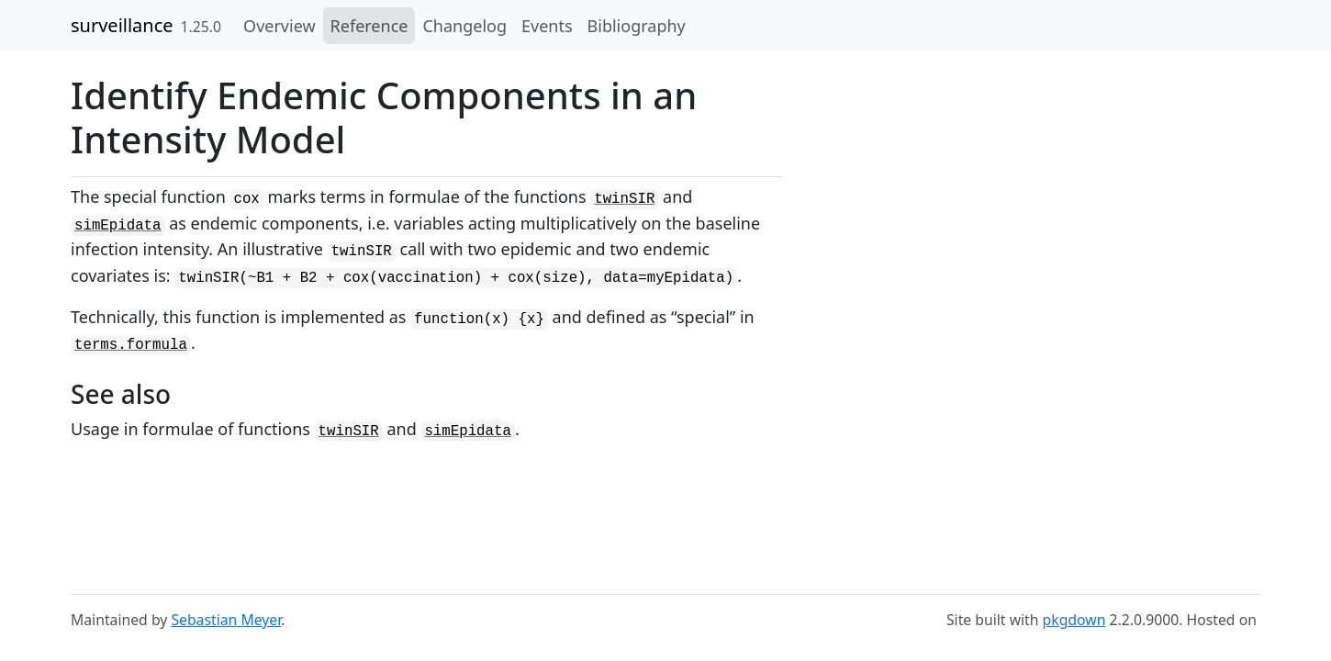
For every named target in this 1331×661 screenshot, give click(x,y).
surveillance (122, 25)
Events (547, 26)
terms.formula (130, 345)
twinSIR (624, 199)
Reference (369, 26)
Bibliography (636, 26)
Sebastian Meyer (226, 620)
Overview (279, 26)
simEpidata (118, 226)
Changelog (464, 26)
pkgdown (1074, 620)
